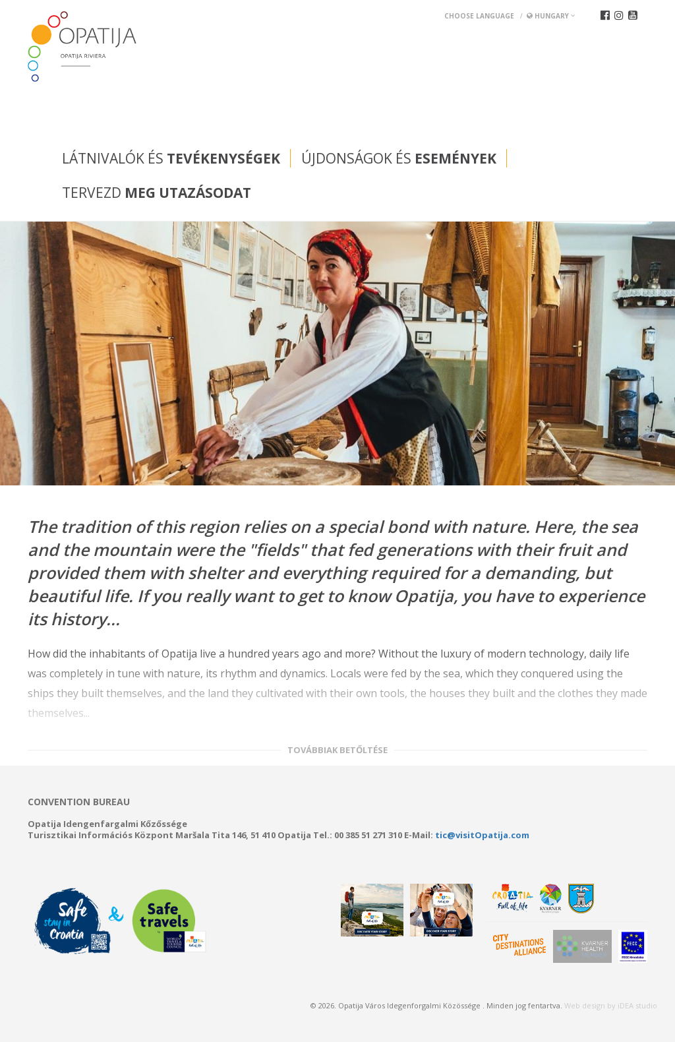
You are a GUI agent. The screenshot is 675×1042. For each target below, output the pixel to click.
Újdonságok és (398, 158)
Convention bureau (79, 802)
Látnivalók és (171, 158)
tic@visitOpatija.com (482, 835)
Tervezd (156, 192)
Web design (584, 1005)
